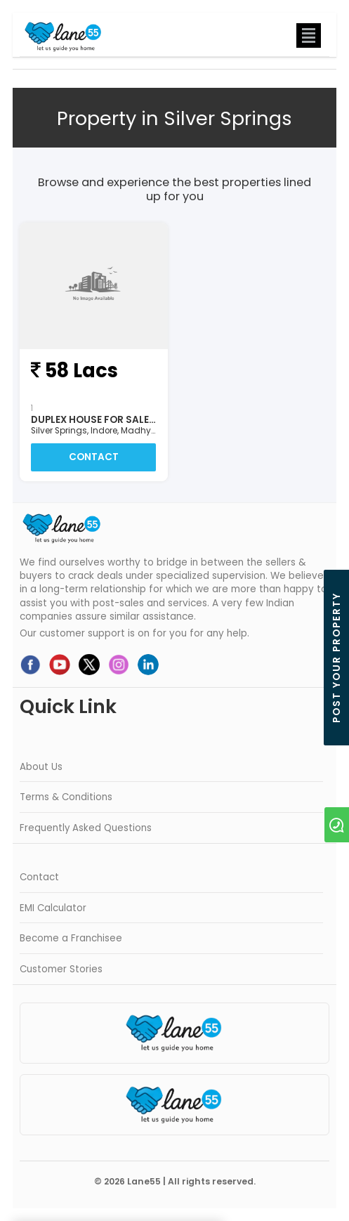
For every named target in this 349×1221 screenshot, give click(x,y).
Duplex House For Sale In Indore (115, 419)
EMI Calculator (53, 908)
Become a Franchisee (71, 938)
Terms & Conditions (66, 797)
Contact (94, 457)
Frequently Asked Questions (86, 828)
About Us (41, 766)
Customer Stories (61, 969)
